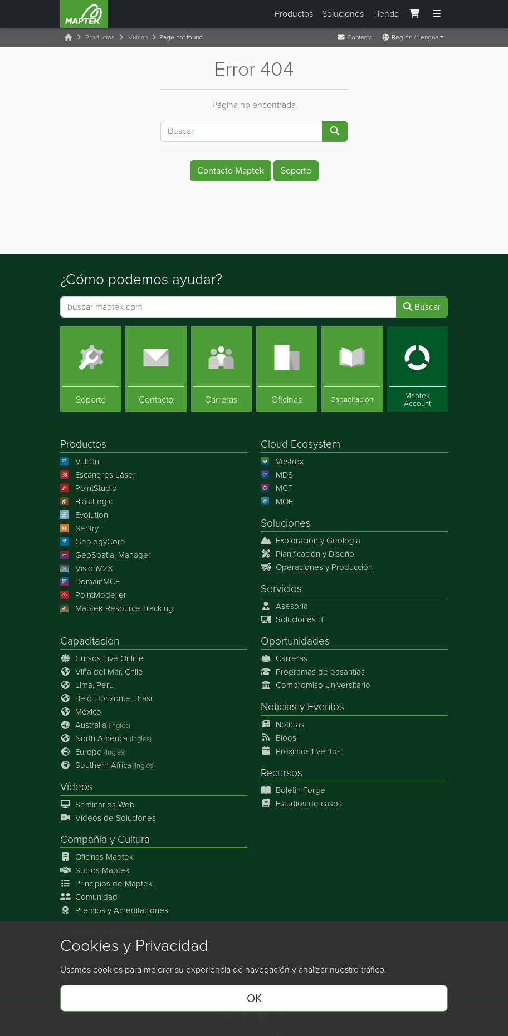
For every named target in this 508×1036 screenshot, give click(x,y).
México (80, 712)
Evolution (84, 515)
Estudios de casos (301, 803)
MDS (277, 475)
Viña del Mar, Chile (101, 672)
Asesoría (284, 607)
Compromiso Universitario (315, 686)
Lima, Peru (87, 686)
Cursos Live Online (102, 659)
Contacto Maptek (230, 170)
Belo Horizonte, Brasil (107, 699)
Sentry (79, 528)
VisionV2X (86, 568)
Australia (95, 726)
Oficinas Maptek (97, 857)
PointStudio (88, 488)
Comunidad (89, 897)
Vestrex (282, 461)
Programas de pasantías (313, 672)
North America (106, 739)
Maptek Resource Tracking (116, 608)
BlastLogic (86, 501)
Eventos (325, 707)
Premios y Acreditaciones (114, 910)
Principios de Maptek (106, 884)
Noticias (279, 707)
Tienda (386, 13)
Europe (93, 752)
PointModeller (93, 595)
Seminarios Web (97, 805)
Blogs (278, 738)
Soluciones (343, 13)
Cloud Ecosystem (300, 444)
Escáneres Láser (98, 475)
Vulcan (138, 37)
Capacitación (89, 641)
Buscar (422, 306)
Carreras (284, 659)
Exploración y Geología (310, 540)
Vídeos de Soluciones (108, 818)
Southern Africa (107, 766)
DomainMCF (90, 582)
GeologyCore (92, 542)
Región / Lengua (410, 37)
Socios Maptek (95, 870)
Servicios (281, 589)
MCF (276, 488)
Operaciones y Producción (317, 567)
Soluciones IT (292, 620)
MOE (277, 501)
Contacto (355, 37)
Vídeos (76, 787)
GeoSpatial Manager (105, 555)
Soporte (296, 170)
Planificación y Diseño (307, 554)
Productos (294, 13)
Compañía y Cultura (105, 839)
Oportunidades (295, 641)
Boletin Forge (293, 790)
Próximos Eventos (301, 751)
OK (254, 998)
